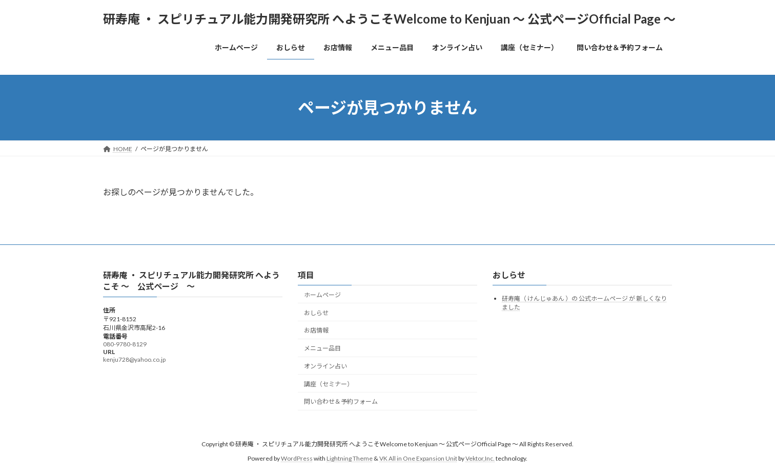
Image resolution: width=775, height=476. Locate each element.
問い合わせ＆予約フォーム (341, 401)
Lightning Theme (350, 458)
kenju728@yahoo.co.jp (134, 359)
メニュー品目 (322, 348)
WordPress (297, 458)
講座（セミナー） (328, 383)
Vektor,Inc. (480, 458)
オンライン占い (325, 366)
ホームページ (322, 294)
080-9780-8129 (125, 343)
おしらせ (316, 312)
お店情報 (316, 330)
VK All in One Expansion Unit (418, 458)
